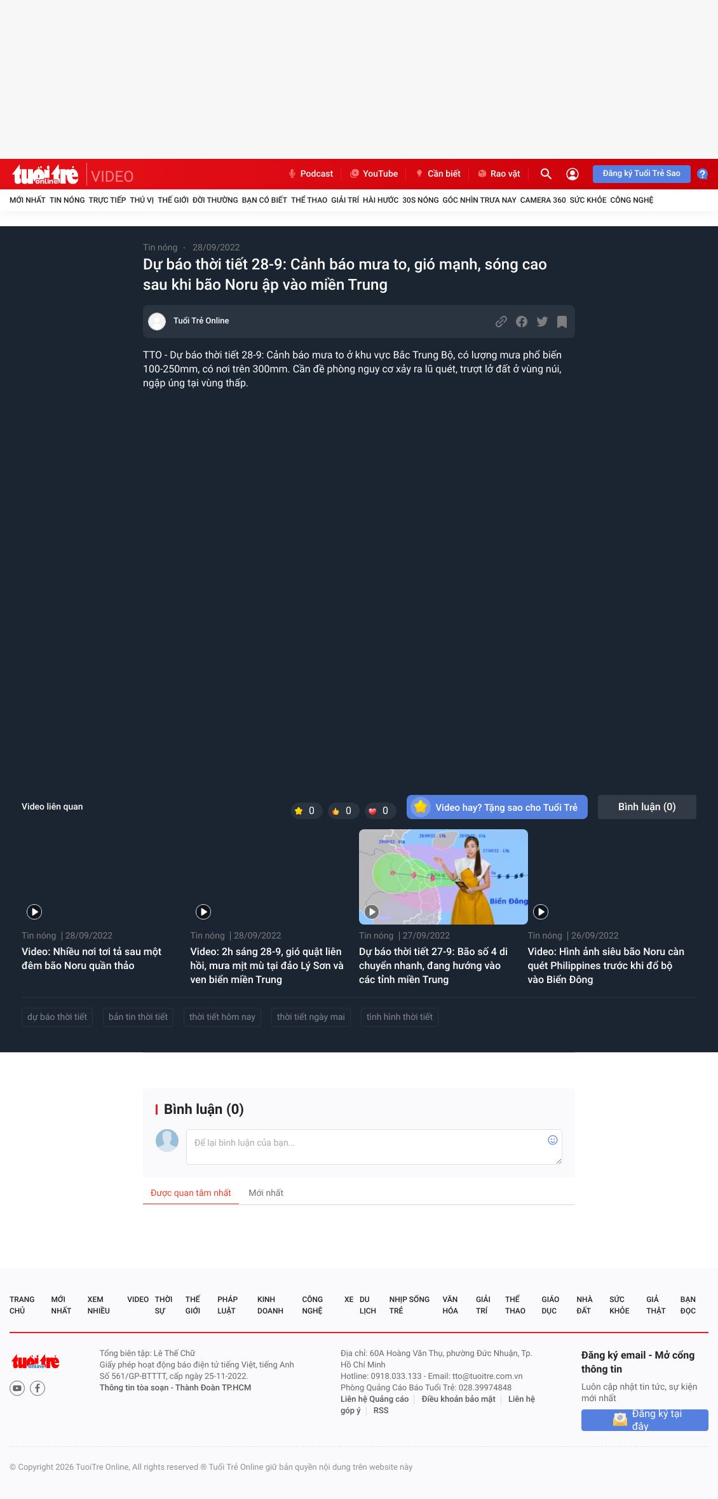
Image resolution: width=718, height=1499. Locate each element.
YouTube (373, 174)
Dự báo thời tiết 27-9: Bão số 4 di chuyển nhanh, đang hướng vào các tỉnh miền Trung (433, 966)
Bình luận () (647, 807)
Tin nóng (67, 200)
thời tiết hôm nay (222, 1017)
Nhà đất (584, 1305)
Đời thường (215, 200)
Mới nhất (28, 200)
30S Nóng (420, 200)
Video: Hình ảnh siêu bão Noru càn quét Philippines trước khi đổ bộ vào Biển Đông (606, 966)
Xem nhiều (99, 1305)
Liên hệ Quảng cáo (375, 1399)
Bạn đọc (688, 1305)
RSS (381, 1411)
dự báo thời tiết (57, 1017)
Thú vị (142, 200)
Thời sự (164, 1305)
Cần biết (437, 174)
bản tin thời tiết (138, 1017)
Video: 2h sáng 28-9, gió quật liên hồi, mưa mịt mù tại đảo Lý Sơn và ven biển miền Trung (267, 966)
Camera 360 (543, 200)
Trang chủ (22, 1305)
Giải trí (345, 200)
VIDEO (112, 177)
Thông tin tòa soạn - (137, 1388)
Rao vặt (498, 174)
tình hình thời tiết (400, 1017)
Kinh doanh (270, 1305)
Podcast (310, 174)
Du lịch (368, 1305)
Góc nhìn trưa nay (480, 200)
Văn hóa (450, 1305)
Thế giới (173, 200)
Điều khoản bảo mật (459, 1399)
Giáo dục (551, 1305)
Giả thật (655, 1305)
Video (138, 1299)
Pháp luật (227, 1305)
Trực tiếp (107, 200)
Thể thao (309, 200)
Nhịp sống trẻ (409, 1305)
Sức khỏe (588, 200)
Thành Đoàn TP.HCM (213, 1388)
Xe (348, 1299)
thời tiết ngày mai (311, 1017)
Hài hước (380, 200)
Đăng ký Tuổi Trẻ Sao (642, 174)
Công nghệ (631, 200)
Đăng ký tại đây (657, 1420)
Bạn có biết (264, 200)
